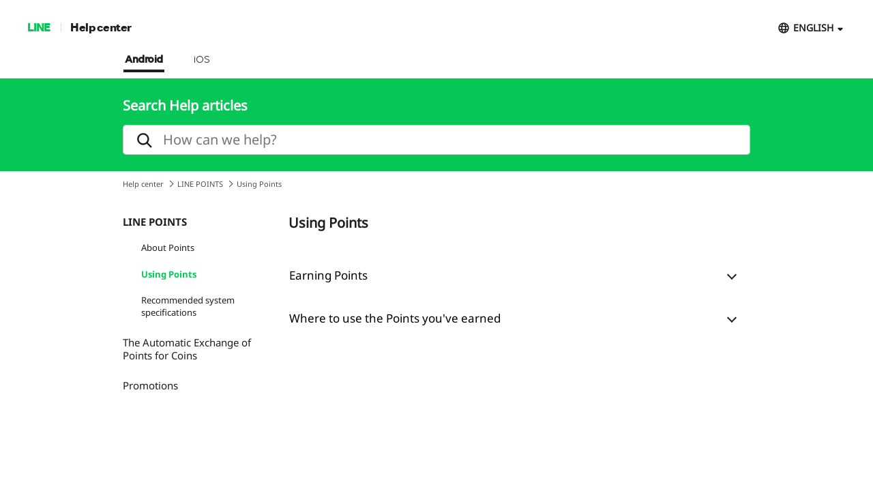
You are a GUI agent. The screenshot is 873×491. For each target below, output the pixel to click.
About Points (167, 247)
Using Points (168, 274)
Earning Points (328, 275)
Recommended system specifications (188, 306)
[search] (436, 140)
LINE (38, 27)
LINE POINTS (200, 184)
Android (144, 60)
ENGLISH (813, 27)
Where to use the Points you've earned (395, 318)
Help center (101, 27)
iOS (201, 60)
